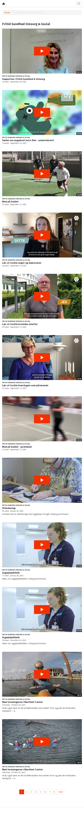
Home (7, 12)
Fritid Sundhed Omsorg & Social (16, 76)
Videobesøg (8, 508)
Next (61, 791)
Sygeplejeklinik (11, 572)
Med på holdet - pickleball (17, 446)
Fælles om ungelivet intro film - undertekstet (28, 140)
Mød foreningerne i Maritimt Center (22, 702)
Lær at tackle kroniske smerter (20, 324)
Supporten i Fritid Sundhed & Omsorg (23, 79)
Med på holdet (10, 201)
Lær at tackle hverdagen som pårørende (25, 385)
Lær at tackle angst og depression (21, 262)
